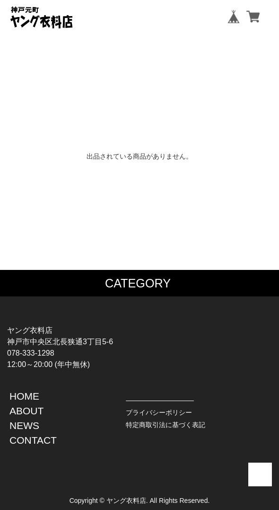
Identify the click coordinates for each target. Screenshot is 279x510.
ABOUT (26, 410)
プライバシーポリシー (159, 412)
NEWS (24, 425)
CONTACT (33, 440)
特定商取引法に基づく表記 (165, 425)
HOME (24, 396)
